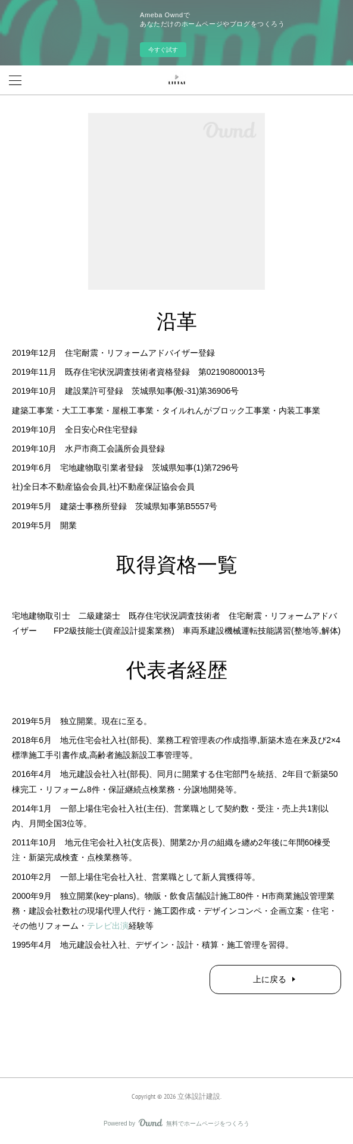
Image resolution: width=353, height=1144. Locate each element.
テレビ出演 (108, 925)
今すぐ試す (163, 49)
